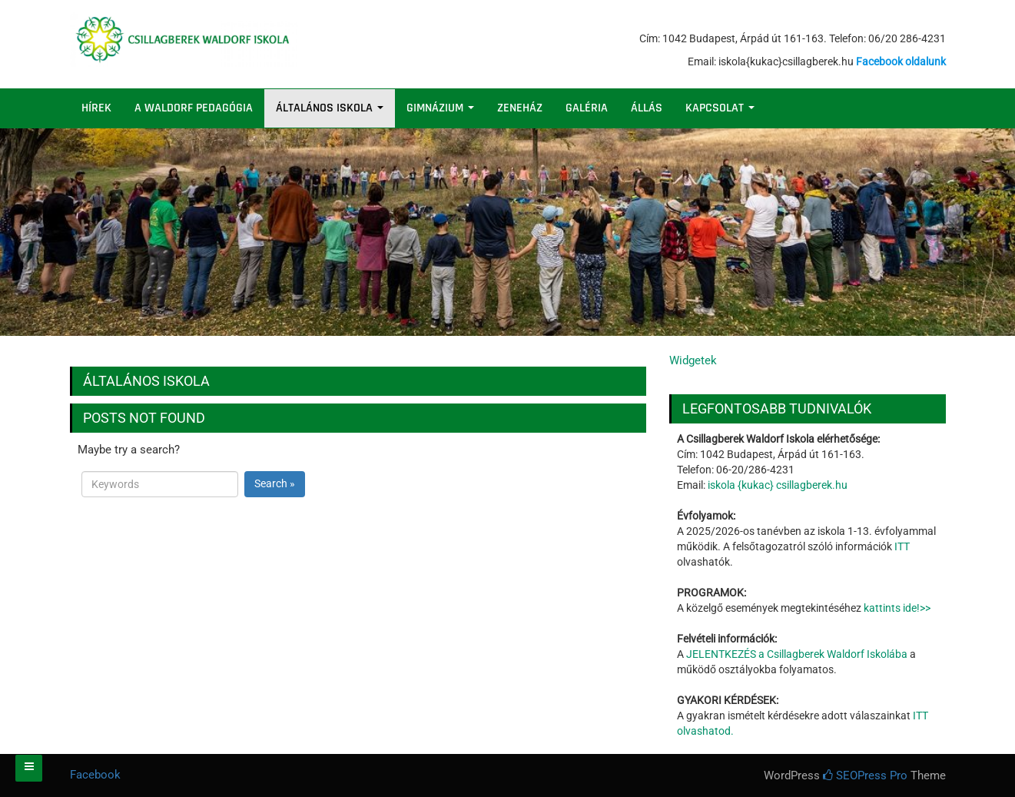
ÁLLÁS (646, 108)
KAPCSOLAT (720, 108)
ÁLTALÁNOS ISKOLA (329, 108)
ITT (902, 546)
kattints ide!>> (897, 608)
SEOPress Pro (865, 775)
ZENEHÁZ (519, 108)
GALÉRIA (587, 108)
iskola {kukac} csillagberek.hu (777, 485)
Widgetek (693, 360)
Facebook (95, 775)
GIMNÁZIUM (440, 108)
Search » (274, 483)
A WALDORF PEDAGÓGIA (193, 108)
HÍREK (96, 108)
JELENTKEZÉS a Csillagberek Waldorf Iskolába (796, 654)
